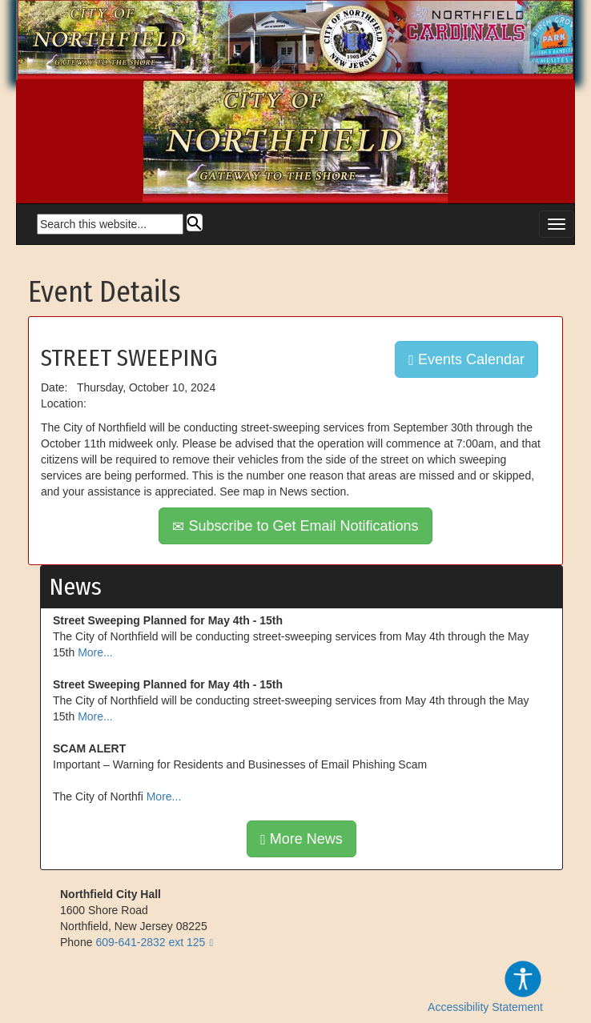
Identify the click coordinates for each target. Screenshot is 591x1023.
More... (95, 652)
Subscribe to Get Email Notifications (295, 526)
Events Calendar (466, 359)
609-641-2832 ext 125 (150, 942)
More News (301, 839)
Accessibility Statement (485, 986)
